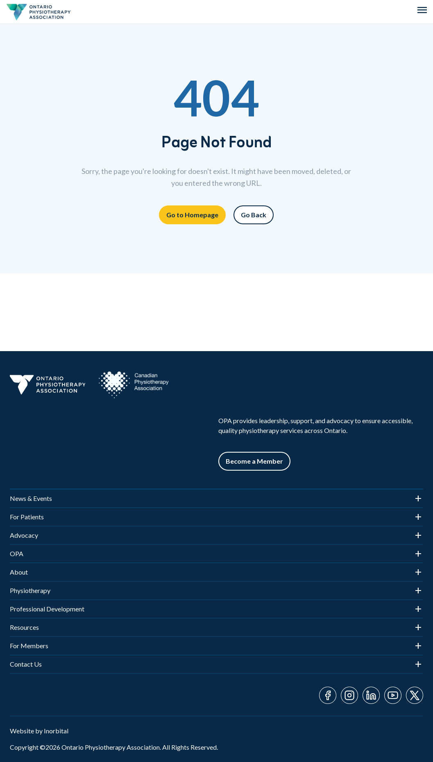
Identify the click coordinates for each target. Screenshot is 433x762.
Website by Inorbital (39, 731)
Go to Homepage (192, 215)
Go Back (253, 215)
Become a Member (254, 461)
